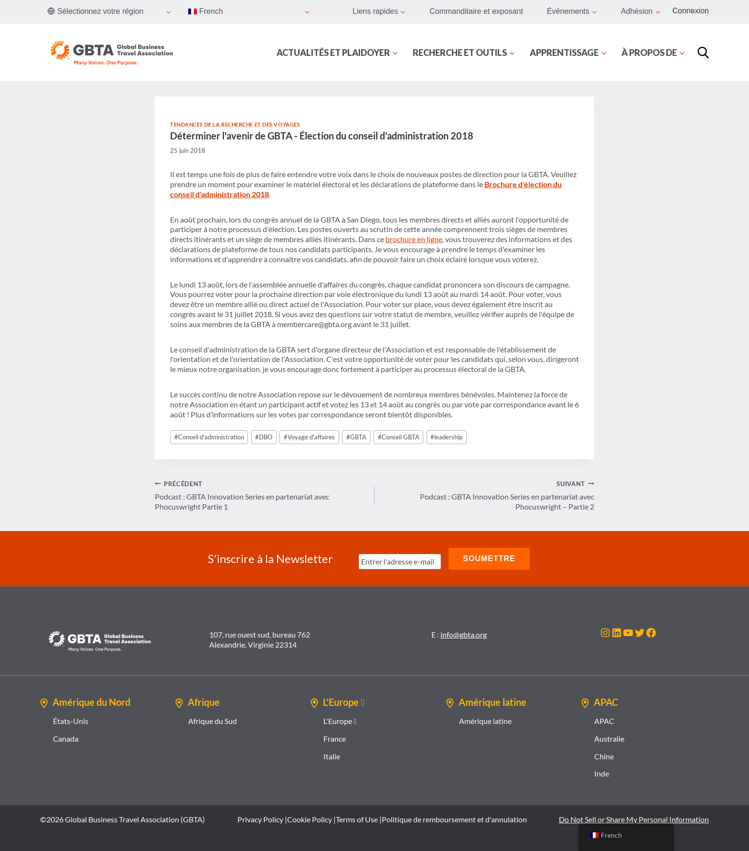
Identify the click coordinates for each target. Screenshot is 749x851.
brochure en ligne (413, 239)
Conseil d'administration (209, 437)
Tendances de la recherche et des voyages (235, 124)
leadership (446, 437)
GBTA (356, 437)
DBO (263, 437)
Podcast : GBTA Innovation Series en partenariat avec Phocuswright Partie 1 (261, 495)
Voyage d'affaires (309, 437)
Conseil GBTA (398, 437)
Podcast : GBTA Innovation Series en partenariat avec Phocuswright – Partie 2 (488, 495)
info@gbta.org (463, 634)
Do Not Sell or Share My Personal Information (634, 819)
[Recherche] (703, 52)
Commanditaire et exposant (476, 11)
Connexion (691, 11)
